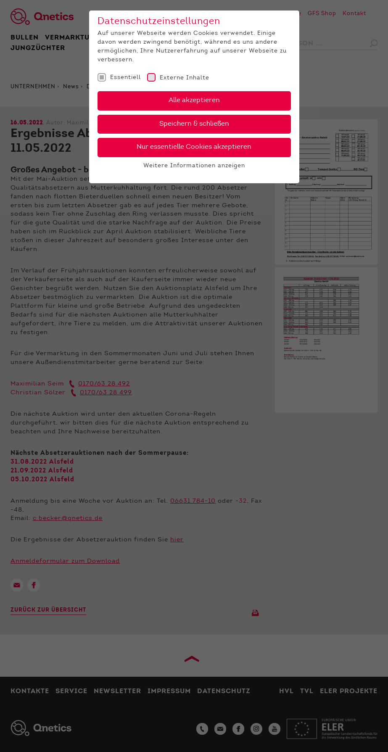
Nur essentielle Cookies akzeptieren (194, 147)
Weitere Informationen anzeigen (194, 166)
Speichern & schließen (194, 124)
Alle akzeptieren (194, 100)
